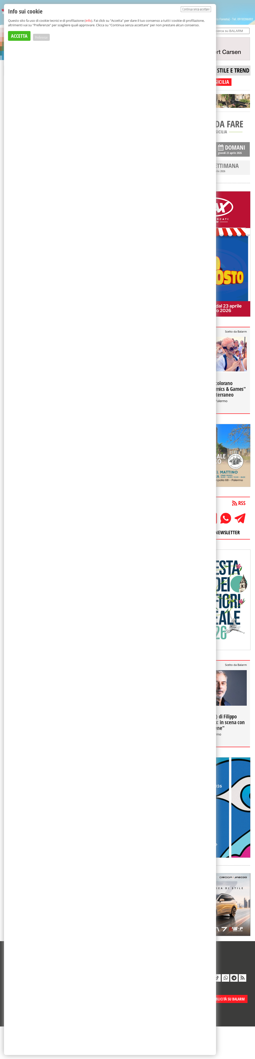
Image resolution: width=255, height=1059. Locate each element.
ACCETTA (19, 36)
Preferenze (41, 37)
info (88, 20)
